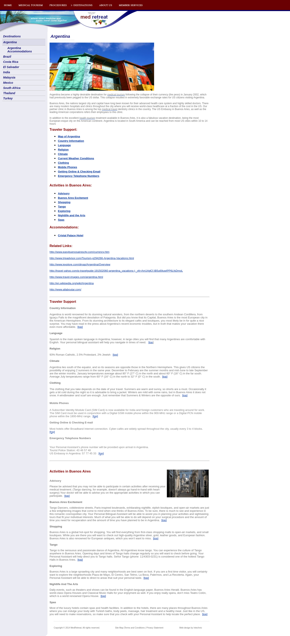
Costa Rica (10, 61)
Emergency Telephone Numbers (78, 175)
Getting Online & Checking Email (79, 171)
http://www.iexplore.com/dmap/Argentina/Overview (80, 264)
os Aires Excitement (73, 197)
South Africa (11, 88)
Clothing (63, 162)
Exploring (64, 211)
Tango (62, 206)
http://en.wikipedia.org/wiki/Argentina (72, 283)
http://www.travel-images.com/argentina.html (76, 277)
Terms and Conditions (134, 628)
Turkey (8, 98)
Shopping (64, 202)
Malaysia (9, 77)
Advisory (64, 193)
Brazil (7, 56)
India (6, 72)
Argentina (10, 42)
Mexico (8, 82)
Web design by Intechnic (190, 628)
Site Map (119, 628)
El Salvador (11, 67)
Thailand (9, 93)
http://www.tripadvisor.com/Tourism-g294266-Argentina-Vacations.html (92, 258)
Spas (61, 219)
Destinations (12, 36)
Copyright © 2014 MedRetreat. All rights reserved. (77, 628)
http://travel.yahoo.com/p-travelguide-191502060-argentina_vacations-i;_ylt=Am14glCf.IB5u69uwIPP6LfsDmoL (116, 270)
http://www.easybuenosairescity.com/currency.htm (79, 251)
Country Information (71, 140)
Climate (63, 154)
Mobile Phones (67, 167)
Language (64, 145)
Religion (63, 149)
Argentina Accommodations (19, 49)
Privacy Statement (154, 628)
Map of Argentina (69, 136)
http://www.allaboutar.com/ (65, 289)
